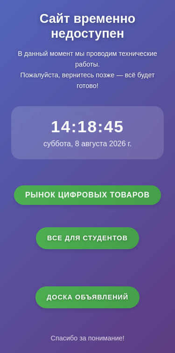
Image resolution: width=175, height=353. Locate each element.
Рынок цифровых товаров (87, 195)
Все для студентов (87, 238)
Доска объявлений (87, 297)
